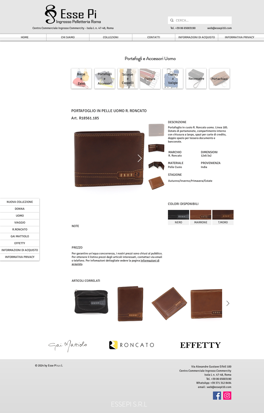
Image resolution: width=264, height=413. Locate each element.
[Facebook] (217, 396)
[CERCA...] (199, 20)
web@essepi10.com (219, 28)
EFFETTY (19, 243)
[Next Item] (139, 158)
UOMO (20, 215)
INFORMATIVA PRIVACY (19, 257)
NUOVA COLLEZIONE (20, 202)
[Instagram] (227, 396)
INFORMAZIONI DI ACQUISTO (19, 250)
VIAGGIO (19, 222)
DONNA (20, 209)
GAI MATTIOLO (20, 236)
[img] (178, 217)
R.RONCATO (19, 229)
